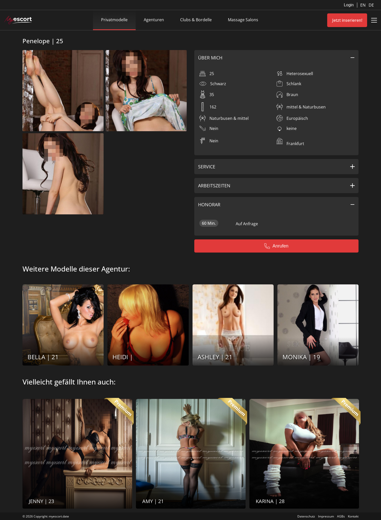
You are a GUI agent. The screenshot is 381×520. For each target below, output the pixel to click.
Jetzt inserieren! (347, 20)
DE (371, 5)
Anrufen (276, 246)
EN (363, 5)
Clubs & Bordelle (196, 19)
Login (349, 5)
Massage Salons (243, 19)
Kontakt (353, 516)
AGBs (341, 516)
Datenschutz (306, 516)
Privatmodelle (114, 19)
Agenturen (154, 19)
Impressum (326, 516)
